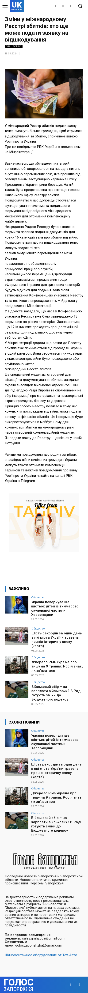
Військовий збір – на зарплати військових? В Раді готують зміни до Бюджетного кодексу (56, 693)
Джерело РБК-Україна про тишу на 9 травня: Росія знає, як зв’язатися (57, 666)
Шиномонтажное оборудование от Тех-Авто (41, 955)
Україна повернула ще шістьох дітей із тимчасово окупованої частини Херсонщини (55, 608)
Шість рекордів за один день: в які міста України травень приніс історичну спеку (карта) (57, 639)
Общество (14, 46)
